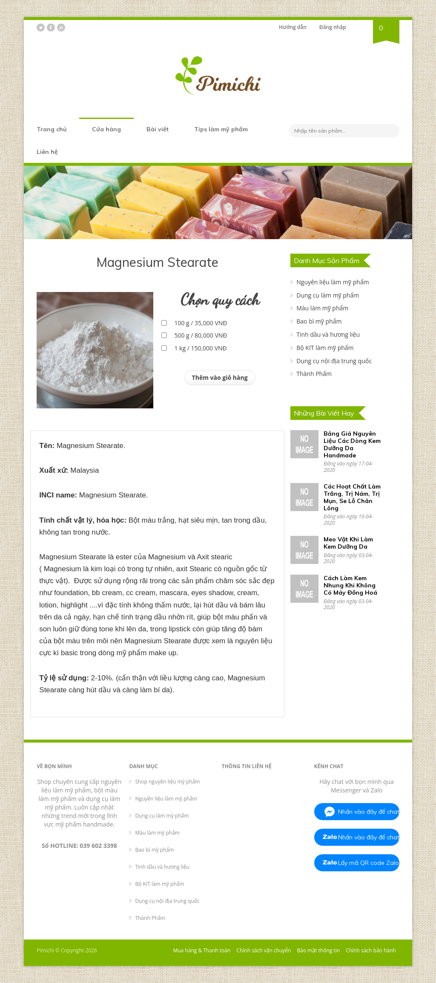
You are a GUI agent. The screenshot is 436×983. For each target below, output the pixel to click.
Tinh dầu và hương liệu (328, 334)
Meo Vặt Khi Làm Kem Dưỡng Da (348, 542)
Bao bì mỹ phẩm (318, 321)
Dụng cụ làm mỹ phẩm (327, 295)
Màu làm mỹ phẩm (322, 308)
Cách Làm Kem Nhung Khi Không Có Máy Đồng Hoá (350, 585)
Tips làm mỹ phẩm (221, 129)
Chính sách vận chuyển (263, 950)
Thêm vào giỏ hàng (220, 377)
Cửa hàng (106, 129)
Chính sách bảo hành (371, 950)
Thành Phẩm (314, 374)
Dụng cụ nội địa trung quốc (334, 361)
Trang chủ (51, 129)
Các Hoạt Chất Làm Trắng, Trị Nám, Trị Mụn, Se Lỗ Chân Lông (352, 497)
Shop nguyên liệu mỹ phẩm (167, 781)
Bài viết (157, 129)
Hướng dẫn (293, 27)
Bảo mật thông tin (318, 950)
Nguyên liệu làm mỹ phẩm (332, 282)
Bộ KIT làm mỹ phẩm (324, 348)
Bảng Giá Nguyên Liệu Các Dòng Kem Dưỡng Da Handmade (352, 444)
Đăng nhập (332, 27)
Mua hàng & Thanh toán (201, 950)
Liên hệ (47, 152)
